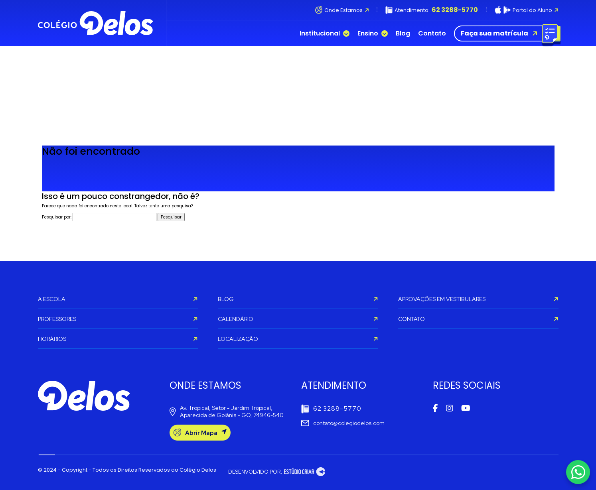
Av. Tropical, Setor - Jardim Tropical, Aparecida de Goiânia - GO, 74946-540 (227, 411)
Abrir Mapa (200, 433)
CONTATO (478, 319)
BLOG (298, 299)
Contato (432, 33)
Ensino (372, 33)
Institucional (324, 33)
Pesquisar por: (56, 217)
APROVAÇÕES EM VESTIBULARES (478, 299)
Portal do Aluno (527, 10)
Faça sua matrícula (506, 33)
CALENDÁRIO (298, 319)
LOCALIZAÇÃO (298, 339)
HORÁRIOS (118, 339)
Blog (403, 33)
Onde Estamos (342, 10)
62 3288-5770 (331, 408)
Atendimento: (431, 10)
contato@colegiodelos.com (343, 423)
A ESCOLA (118, 299)
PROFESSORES (118, 319)
